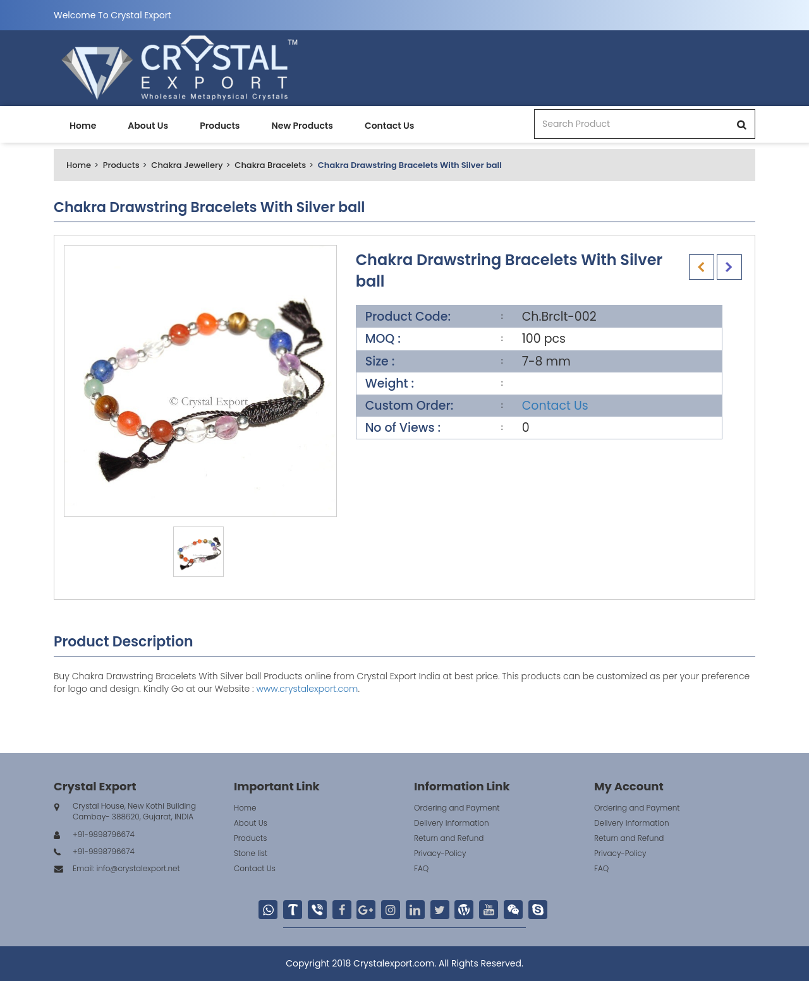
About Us (148, 125)
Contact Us (389, 125)
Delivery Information (451, 823)
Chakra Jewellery (186, 165)
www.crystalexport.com (307, 688)
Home (83, 125)
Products (220, 125)
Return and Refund (449, 838)
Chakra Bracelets (270, 165)
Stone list (250, 853)
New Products (301, 125)
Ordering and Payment (457, 807)
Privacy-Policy (440, 853)
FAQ (421, 868)
